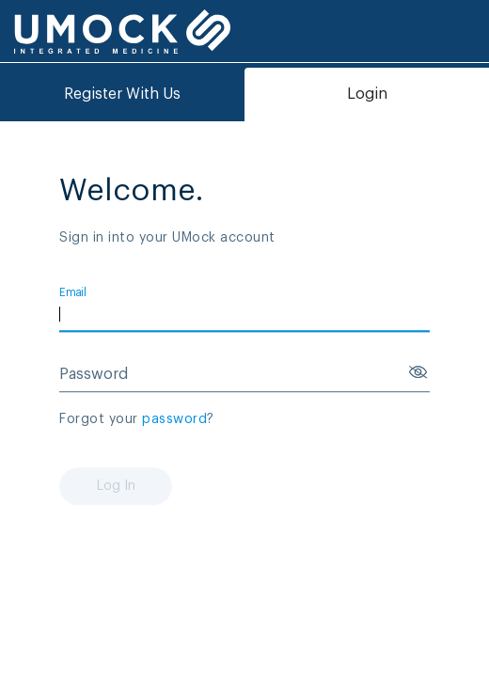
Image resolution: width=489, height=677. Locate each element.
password (174, 419)
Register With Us (122, 94)
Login (367, 94)
